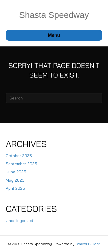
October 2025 (19, 155)
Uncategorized (19, 220)
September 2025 (21, 163)
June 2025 (16, 171)
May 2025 (15, 180)
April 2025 (15, 188)
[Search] (54, 98)
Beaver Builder (87, 244)
